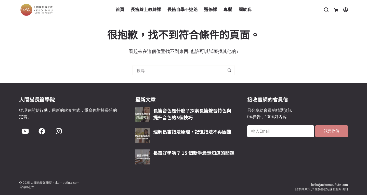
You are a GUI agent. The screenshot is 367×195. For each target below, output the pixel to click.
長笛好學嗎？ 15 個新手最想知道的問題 (193, 152)
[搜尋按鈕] (229, 70)
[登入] (345, 9)
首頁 (120, 9)
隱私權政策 (303, 189)
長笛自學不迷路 (182, 9)
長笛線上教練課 (146, 9)
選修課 (210, 9)
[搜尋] (326, 9)
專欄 (228, 9)
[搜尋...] (178, 70)
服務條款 (321, 189)
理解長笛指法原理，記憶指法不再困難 (192, 131)
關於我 (245, 9)
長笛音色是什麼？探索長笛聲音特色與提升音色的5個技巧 (192, 114)
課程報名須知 (339, 189)
